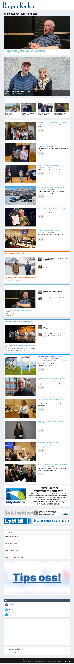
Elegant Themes (13, 660)
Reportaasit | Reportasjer (11, 537)
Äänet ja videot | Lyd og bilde (12, 551)
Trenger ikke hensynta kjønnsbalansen (51, 400)
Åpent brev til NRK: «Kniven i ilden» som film (20, 346)
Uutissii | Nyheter (9, 533)
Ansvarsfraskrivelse (56, 662)
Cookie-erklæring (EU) (28, 662)
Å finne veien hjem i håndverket (10, 115)
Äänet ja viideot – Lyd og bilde (49, 125)
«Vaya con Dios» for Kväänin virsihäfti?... (59, 115)
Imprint (49, 662)
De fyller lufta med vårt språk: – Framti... (28, 115)
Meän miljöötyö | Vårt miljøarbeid (14, 558)
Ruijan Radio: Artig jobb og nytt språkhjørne (53, 123)
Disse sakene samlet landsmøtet (49, 231)
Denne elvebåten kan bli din (50, 266)
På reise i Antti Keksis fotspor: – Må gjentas (54, 298)
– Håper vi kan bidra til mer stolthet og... (44, 115)
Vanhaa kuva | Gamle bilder (12, 555)
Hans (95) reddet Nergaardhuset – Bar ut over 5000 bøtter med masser (56, 259)
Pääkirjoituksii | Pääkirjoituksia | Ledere (51, 361)
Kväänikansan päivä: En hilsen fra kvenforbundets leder (55, 327)
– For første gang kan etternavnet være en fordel (52, 379)
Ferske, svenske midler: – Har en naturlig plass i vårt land (51, 422)
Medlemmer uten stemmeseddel (48, 444)
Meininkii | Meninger (10, 548)
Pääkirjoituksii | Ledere (11, 544)
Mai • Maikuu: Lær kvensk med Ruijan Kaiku (52, 188)
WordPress (26, 660)
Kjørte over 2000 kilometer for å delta (18, 93)
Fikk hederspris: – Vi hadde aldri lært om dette (53, 209)
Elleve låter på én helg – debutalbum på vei (52, 465)
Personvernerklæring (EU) (41, 662)
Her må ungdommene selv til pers (49, 166)
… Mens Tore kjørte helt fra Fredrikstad (25, 52)
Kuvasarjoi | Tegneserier (11, 540)
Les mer (41, 131)
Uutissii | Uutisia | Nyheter (16, 53)
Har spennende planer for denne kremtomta (20, 278)
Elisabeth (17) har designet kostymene (50, 145)
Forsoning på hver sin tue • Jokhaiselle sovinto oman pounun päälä (51, 358)
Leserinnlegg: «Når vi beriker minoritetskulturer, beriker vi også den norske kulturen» (55, 335)
